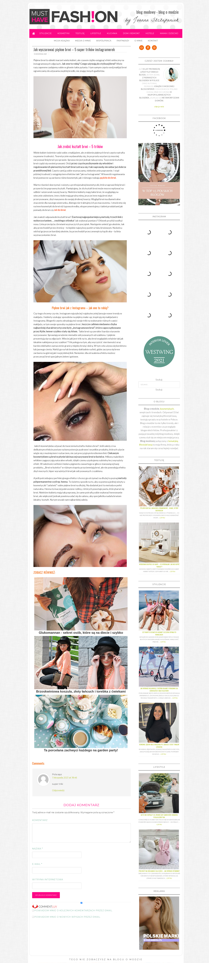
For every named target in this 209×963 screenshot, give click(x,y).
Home (33, 33)
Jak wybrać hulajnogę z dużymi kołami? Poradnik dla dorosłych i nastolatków (159, 605)
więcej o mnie (159, 106)
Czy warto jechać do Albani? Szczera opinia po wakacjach (159, 549)
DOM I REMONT (131, 33)
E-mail (37, 864)
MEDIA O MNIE (83, 40)
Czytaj (162, 434)
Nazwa (37, 848)
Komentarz (40, 820)
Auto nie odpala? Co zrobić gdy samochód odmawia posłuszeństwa (159, 732)
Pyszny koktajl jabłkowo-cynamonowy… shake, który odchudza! (159, 425)
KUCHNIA (112, 33)
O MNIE (138, 40)
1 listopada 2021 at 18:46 (64, 777)
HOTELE (150, 33)
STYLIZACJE (45, 33)
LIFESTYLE (95, 33)
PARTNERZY (123, 40)
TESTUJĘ (80, 33)
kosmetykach (167, 324)
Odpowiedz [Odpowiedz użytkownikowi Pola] (58, 790)
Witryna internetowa (47, 879)
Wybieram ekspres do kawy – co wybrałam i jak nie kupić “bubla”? (159, 481)
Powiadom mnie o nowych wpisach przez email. (67, 917)
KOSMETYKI (63, 33)
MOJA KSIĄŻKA (62, 40)
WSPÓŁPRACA (103, 40)
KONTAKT (153, 40)
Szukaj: (159, 305)
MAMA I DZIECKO (169, 33)
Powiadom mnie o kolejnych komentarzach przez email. (73, 910)
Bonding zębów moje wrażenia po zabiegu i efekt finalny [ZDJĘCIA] (159, 662)
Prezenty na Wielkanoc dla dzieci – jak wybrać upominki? (159, 787)
